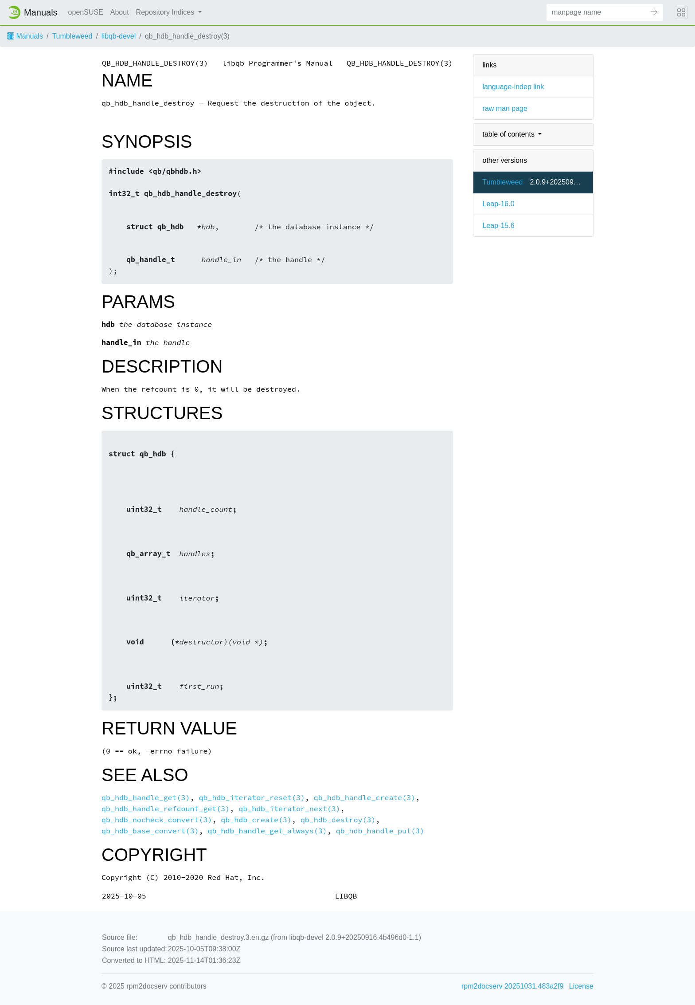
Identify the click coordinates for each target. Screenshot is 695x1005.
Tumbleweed (72, 36)
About (119, 12)
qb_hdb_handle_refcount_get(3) (166, 808)
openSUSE (85, 12)
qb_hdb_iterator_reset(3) (252, 797)
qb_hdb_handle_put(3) (380, 831)
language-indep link (513, 86)
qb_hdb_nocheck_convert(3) (157, 819)
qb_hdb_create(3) (256, 819)
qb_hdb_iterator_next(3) (289, 808)
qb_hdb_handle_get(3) (146, 797)
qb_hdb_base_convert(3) (150, 831)
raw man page (504, 108)
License (581, 986)
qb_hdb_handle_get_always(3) (267, 831)
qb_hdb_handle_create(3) (364, 797)
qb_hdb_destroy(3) (338, 819)
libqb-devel (119, 36)
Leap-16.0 (498, 204)
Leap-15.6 (498, 225)
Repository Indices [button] (166, 12)
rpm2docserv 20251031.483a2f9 (512, 986)
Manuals (25, 36)
